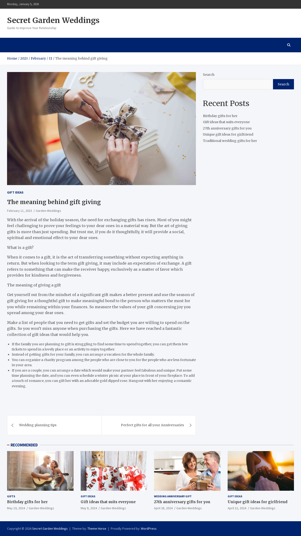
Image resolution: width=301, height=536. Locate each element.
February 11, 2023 (19, 211)
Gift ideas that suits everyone (226, 122)
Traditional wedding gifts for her (230, 141)
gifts (11, 496)
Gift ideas (15, 192)
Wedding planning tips (37, 425)
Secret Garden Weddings (53, 20)
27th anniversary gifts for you (227, 128)
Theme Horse (96, 528)
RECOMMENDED (24, 445)
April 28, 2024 (163, 508)
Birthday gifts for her (220, 116)
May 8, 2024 (89, 508)
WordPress (149, 528)
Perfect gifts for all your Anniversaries (152, 425)
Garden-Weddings (48, 211)
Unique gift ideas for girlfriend (228, 134)
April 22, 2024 (237, 508)
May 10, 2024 (16, 508)
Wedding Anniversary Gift (173, 496)
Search (208, 74)
